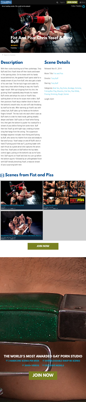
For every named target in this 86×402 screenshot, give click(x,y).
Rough (60, 94)
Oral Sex (67, 91)
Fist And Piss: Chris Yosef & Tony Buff (12, 205)
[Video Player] (43, 29)
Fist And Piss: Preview (50, 205)
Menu (82, 2)
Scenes (66, 94)
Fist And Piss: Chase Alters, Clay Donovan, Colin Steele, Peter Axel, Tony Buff (21, 236)
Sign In (62, 2)
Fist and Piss (58, 73)
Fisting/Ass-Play (50, 91)
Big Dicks (63, 88)
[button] (43, 28)
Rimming (54, 94)
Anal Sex (56, 88)
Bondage (71, 88)
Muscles (60, 91)
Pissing (47, 94)
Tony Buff (20, 48)
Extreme (78, 88)
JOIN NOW (72, 2)
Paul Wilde (75, 91)
